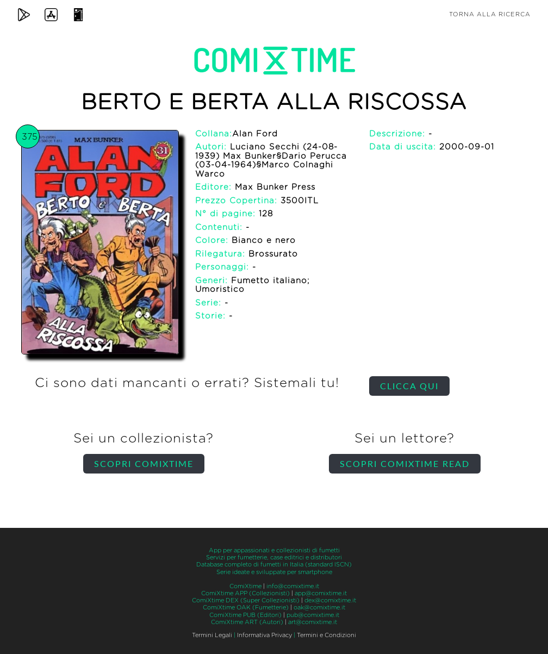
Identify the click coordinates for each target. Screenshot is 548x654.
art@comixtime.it (312, 622)
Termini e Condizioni (326, 635)
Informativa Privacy (264, 635)
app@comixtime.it (321, 593)
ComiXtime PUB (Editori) (245, 615)
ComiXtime (245, 586)
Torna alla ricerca (490, 14)
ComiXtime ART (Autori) (247, 622)
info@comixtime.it (292, 586)
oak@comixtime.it (319, 608)
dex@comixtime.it (330, 600)
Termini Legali (212, 635)
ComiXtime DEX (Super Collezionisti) (246, 600)
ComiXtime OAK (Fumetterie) (246, 608)
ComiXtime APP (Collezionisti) (245, 593)
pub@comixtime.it (313, 615)
